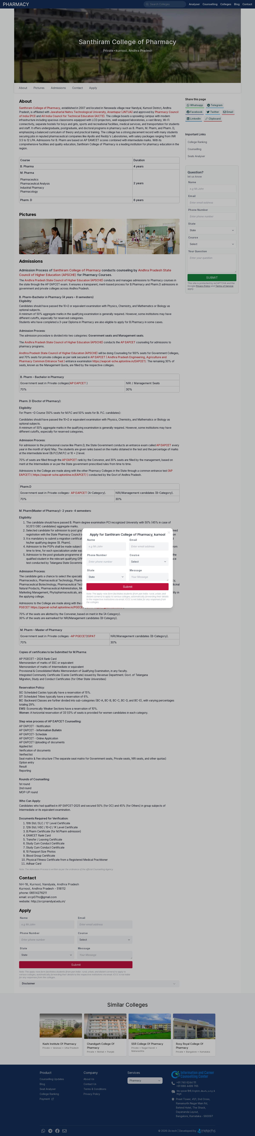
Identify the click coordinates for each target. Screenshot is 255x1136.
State (91, 570)
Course (134, 555)
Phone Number (97, 555)
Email (133, 539)
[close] (168, 532)
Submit (127, 586)
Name (91, 539)
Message (136, 570)
